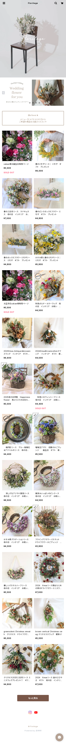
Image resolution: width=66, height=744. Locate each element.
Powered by (33, 731)
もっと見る (33, 698)
